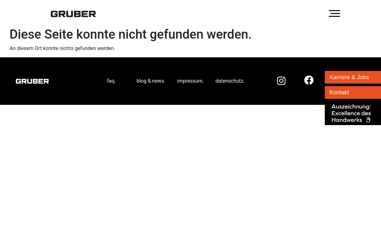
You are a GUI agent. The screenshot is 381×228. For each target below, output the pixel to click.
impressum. (190, 81)
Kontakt (339, 92)
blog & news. (151, 81)
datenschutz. (229, 81)
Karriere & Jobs (349, 77)
